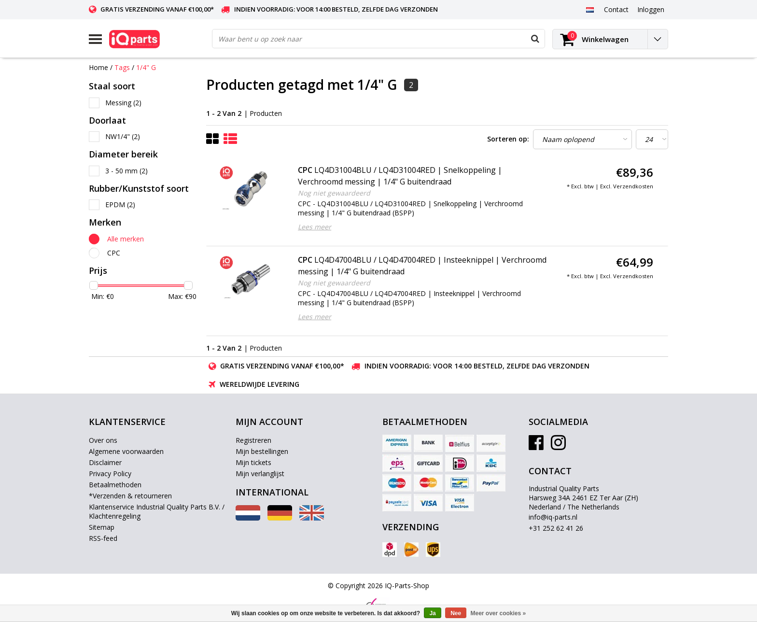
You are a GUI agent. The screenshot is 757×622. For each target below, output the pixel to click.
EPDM (120, 204)
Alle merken (125, 238)
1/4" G (146, 67)
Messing (123, 102)
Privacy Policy (110, 473)
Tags (122, 67)
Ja (432, 613)
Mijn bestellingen (262, 451)
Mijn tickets (253, 462)
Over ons (103, 440)
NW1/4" (122, 136)
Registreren (253, 440)
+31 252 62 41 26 (556, 528)
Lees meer (314, 226)
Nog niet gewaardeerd (334, 193)
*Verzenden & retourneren (130, 495)
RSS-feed (103, 538)
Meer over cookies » (498, 613)
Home (98, 67)
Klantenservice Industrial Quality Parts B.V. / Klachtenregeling (156, 511)
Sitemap (101, 527)
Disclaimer (105, 462)
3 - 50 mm (126, 170)
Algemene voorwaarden (126, 451)
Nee (455, 613)
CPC (113, 252)
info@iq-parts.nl (553, 517)
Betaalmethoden (115, 484)
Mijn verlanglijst (260, 473)
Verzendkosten (633, 186)
